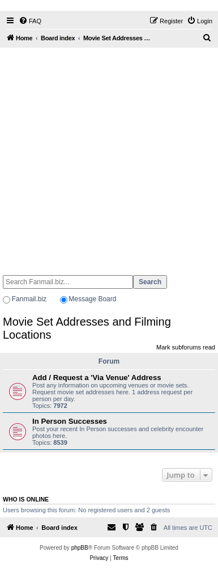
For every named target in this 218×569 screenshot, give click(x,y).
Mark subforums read (185, 347)
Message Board (92, 299)
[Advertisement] (106, 156)
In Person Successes (69, 421)
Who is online (26, 499)
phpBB (79, 548)
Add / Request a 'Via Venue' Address (96, 377)
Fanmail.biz (29, 299)
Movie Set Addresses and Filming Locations (87, 328)
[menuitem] (30, 21)
